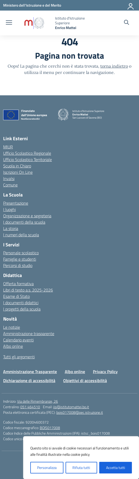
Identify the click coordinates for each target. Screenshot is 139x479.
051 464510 (30, 407)
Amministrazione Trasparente (30, 371)
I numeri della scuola (21, 235)
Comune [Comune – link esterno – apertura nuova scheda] (10, 185)
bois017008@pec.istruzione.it (79, 412)
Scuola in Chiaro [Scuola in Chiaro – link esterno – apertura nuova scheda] (17, 166)
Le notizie (11, 327)
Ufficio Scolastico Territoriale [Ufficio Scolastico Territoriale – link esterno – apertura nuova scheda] (27, 159)
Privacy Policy (105, 371)
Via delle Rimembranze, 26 (37, 401)
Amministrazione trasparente (28, 333)
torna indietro (114, 66)
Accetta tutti (115, 467)
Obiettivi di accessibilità (85, 380)
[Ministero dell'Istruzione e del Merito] (32, 5)
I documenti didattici (20, 302)
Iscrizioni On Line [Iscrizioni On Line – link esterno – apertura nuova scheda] (18, 172)
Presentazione (15, 203)
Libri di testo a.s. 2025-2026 (28, 290)
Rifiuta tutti (81, 467)
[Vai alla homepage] (34, 23)
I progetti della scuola (22, 309)
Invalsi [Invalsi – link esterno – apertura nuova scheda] (8, 178)
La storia (10, 228)
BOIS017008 (50, 427)
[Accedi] (131, 5)
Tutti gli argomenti (19, 357)
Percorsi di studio (17, 265)
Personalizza (47, 467)
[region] (81, 457)
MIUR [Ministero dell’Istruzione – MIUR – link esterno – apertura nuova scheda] (8, 147)
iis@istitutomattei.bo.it (71, 407)
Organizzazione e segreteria (27, 216)
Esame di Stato (16, 296)
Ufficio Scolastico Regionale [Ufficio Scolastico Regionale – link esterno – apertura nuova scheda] (27, 153)
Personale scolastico (21, 253)
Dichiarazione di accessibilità (29, 380)
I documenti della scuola (24, 222)
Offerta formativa (18, 283)
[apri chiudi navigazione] (9, 23)
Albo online (13, 346)
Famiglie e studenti (19, 259)
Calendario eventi (18, 340)
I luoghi (9, 209)
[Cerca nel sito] (126, 23)
